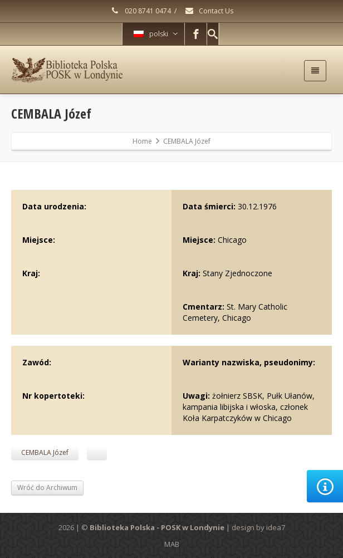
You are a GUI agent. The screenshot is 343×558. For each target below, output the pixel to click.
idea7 (275, 527)
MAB (171, 544)
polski (156, 33)
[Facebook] (196, 34)
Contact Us (208, 11)
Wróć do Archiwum (47, 487)
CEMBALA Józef (44, 452)
